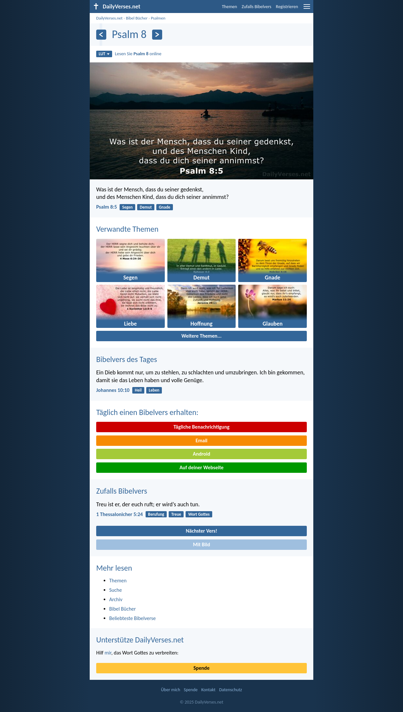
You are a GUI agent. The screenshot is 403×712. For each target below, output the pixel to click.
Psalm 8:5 (106, 207)
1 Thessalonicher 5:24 (119, 514)
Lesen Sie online (138, 54)
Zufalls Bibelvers (256, 6)
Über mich (170, 690)
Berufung (156, 514)
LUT (104, 53)
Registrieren (287, 6)
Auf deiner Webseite (201, 467)
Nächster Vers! (201, 531)
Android (201, 454)
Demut (146, 207)
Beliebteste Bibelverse (132, 618)
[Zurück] (101, 35)
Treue (176, 514)
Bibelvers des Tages (126, 359)
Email (202, 440)
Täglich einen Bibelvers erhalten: (147, 412)
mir (108, 653)
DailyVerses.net (109, 18)
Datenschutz (230, 690)
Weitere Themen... (201, 336)
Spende (201, 668)
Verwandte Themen (127, 229)
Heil (138, 390)
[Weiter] (157, 35)
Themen (229, 6)
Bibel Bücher (137, 18)
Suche (115, 590)
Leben (154, 390)
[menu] (306, 9)
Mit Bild (201, 544)
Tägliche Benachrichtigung (201, 427)
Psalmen (158, 18)
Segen (127, 207)
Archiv (116, 599)
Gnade (164, 207)
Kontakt (208, 690)
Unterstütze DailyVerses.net (140, 639)
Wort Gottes (199, 514)
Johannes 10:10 (112, 390)
